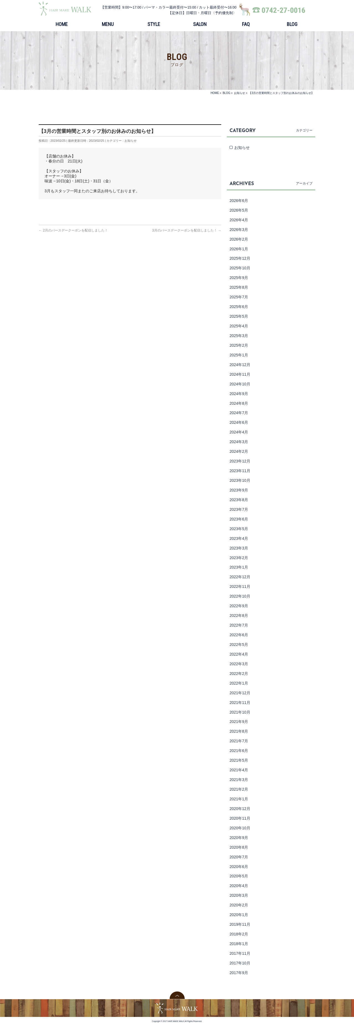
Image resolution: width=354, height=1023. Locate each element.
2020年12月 (240, 808)
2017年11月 (240, 953)
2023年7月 (239, 509)
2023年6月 (239, 519)
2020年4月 (239, 885)
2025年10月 (240, 268)
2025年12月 (240, 258)
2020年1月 (239, 914)
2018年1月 (239, 944)
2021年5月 (239, 760)
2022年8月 (239, 615)
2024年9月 (239, 393)
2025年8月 (239, 287)
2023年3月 (239, 548)
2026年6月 (239, 200)
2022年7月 (239, 625)
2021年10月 (240, 712)
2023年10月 (240, 480)
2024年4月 (239, 432)
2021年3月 (239, 779)
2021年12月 (240, 693)
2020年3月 (239, 895)
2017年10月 (240, 963)
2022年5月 (239, 644)
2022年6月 (239, 635)
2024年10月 (240, 384)
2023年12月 (240, 461)
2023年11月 (240, 471)
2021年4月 (239, 770)
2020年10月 (240, 828)
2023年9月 (239, 490)
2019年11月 (240, 924)
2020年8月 (239, 847)
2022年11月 (240, 586)
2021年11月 (240, 702)
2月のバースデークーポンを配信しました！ (73, 230)
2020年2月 (239, 905)
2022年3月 (239, 664)
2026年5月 (239, 210)
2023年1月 (239, 567)
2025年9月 (239, 277)
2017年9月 (239, 973)
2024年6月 (239, 422)
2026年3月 (239, 229)
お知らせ (130, 140)
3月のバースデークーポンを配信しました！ (186, 230)
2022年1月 (239, 683)
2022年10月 (240, 596)
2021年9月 (239, 721)
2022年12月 (240, 577)
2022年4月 (239, 654)
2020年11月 (240, 818)
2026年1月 (239, 249)
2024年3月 (239, 442)
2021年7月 (239, 741)
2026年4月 (239, 220)
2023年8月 (239, 500)
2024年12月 (240, 364)
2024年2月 (239, 451)
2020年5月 (239, 876)
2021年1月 (239, 799)
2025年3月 (239, 335)
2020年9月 (239, 837)
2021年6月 (239, 750)
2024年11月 (240, 374)
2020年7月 (239, 857)
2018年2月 (239, 934)
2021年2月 (239, 789)
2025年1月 (239, 355)
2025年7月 (239, 297)
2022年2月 (239, 673)
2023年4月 (239, 538)
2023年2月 (239, 558)
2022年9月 (239, 606)
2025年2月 (239, 345)
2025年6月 (239, 306)
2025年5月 (239, 316)
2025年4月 (239, 326)
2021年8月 (239, 731)
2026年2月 (239, 239)
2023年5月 (239, 529)
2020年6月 (239, 866)
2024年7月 (239, 413)
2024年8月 (239, 403)
